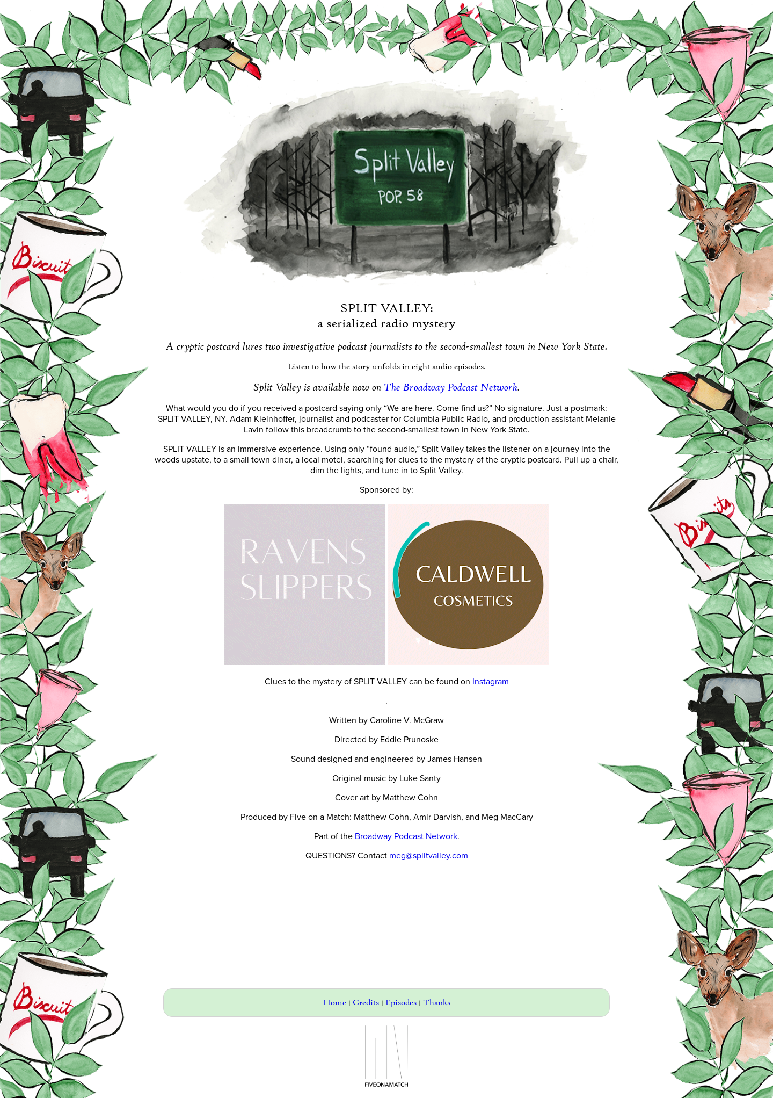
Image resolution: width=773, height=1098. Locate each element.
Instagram (490, 681)
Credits (366, 1003)
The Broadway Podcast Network (450, 387)
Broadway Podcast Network (406, 836)
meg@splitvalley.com (428, 855)
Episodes (401, 1003)
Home (334, 1003)
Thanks (436, 1003)
